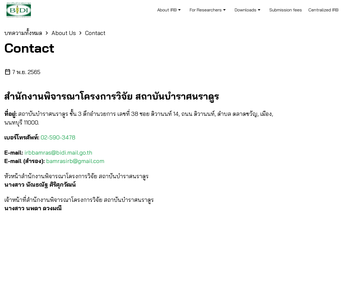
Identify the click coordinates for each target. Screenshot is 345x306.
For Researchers (209, 10)
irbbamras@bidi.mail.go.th (58, 152)
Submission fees (285, 9)
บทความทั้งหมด (23, 32)
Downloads (248, 10)
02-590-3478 (58, 137)
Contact (95, 32)
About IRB (170, 10)
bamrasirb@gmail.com (75, 160)
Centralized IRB (323, 9)
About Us (63, 32)
